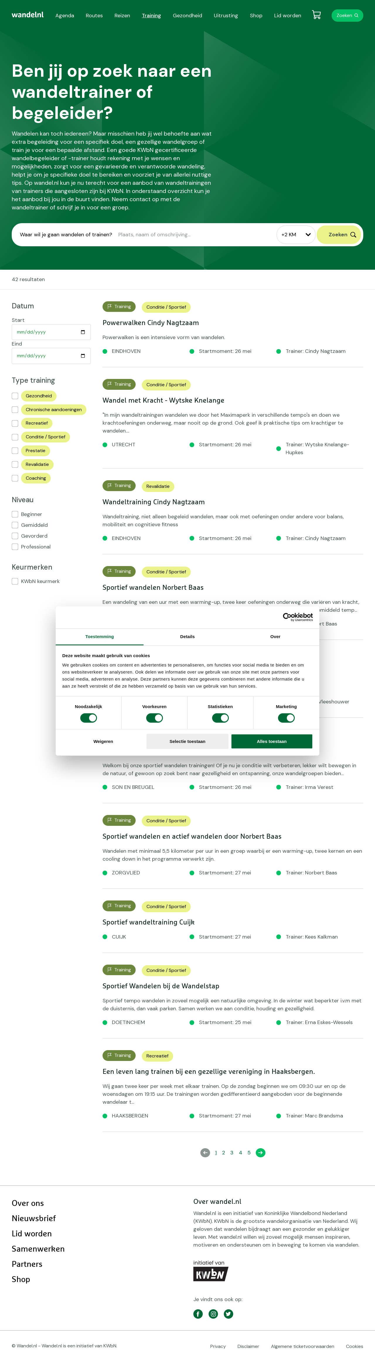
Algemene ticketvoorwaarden (302, 1346)
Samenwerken (38, 1249)
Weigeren (103, 741)
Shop (21, 1280)
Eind (17, 343)
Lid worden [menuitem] (287, 15)
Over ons (28, 1203)
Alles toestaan (272, 741)
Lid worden (32, 1234)
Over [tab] (275, 636)
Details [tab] (187, 636)
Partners (27, 1264)
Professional (36, 546)
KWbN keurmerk (40, 581)
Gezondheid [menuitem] (187, 15)
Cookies (354, 1346)
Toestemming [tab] (99, 636)
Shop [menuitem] (256, 15)
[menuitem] (28, 15)
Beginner (31, 514)
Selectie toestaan (188, 741)
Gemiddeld (34, 525)
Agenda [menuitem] (64, 15)
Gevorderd (34, 535)
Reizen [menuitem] (122, 15)
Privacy (218, 1346)
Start (18, 320)
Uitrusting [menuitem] (226, 15)
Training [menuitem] (151, 15)
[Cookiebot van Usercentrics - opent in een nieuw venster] (287, 617)
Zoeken (344, 15)
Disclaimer (248, 1346)
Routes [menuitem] (94, 15)
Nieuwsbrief (34, 1219)
